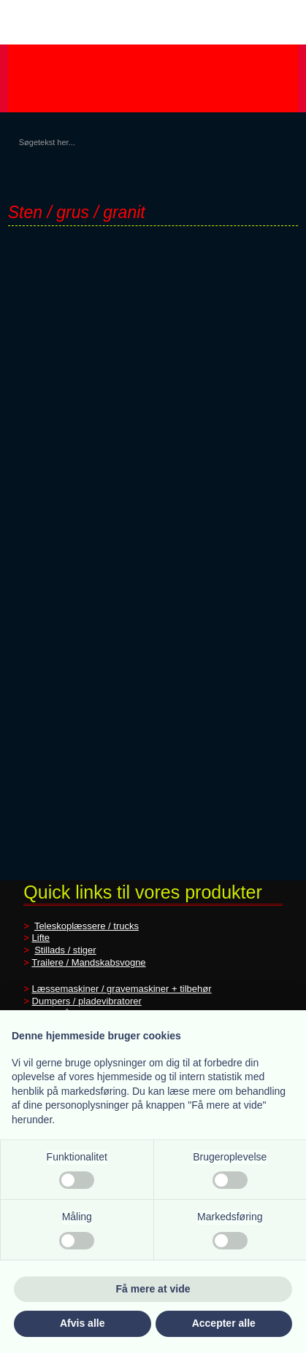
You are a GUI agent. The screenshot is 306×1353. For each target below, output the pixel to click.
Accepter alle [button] (224, 1323)
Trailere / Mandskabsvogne (88, 962)
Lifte (41, 937)
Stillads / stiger (65, 950)
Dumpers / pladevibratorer (87, 1001)
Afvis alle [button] (82, 1323)
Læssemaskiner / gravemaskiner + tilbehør (122, 988)
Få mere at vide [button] (153, 1289)
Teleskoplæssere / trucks (86, 925)
